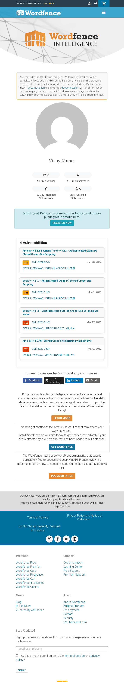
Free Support (71, 570)
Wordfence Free (26, 562)
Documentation (72, 562)
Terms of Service (37, 517)
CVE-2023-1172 (41, 322)
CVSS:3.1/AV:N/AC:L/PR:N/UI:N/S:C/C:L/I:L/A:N (48, 328)
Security (68, 618)
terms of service (74, 655)
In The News (23, 606)
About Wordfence (74, 602)
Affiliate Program (73, 606)
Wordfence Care (26, 570)
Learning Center (73, 566)
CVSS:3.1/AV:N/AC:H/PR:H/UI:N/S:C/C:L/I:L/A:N (49, 268)
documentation (36, 87)
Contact (68, 614)
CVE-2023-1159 (41, 292)
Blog (18, 602)
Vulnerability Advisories (30, 610)
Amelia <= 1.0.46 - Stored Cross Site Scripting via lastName (57, 340)
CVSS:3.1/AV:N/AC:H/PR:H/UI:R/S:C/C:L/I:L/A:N (49, 298)
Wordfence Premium (28, 566)
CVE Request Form (75, 622)
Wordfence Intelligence (30, 582)
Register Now (62, 223)
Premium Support (74, 574)
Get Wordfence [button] (62, 446)
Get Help (49, 3)
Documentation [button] (62, 475)
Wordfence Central (27, 586)
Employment (71, 610)
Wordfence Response (29, 574)
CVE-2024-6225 (41, 262)
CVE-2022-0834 (41, 348)
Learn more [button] (62, 418)
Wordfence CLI (25, 578)
